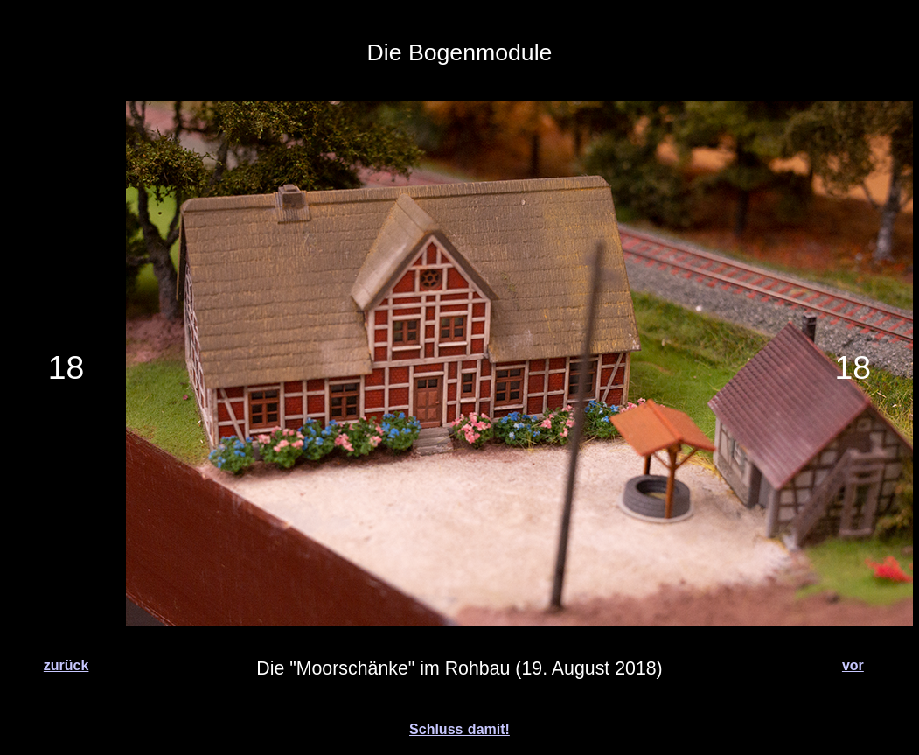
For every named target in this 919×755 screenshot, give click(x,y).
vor (853, 665)
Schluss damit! (459, 729)
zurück (66, 665)
